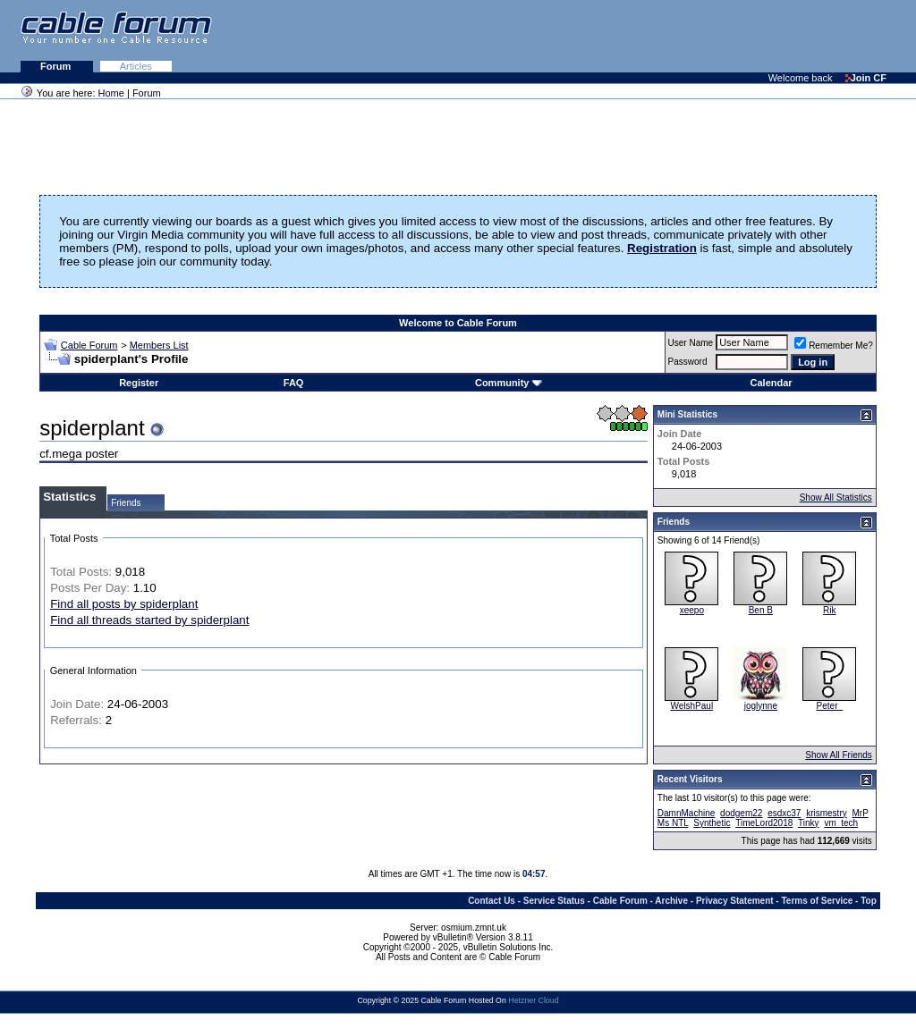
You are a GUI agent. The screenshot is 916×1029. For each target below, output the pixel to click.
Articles (136, 66)
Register (138, 382)
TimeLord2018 (764, 823)
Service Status (554, 901)
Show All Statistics (836, 497)
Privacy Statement (735, 901)
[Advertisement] (697, 36)
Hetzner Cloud (533, 1000)
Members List (159, 345)
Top (869, 901)
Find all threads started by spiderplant (149, 620)
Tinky (808, 823)
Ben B (761, 610)
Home (111, 93)
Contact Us (491, 901)
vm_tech (841, 823)
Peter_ (830, 706)
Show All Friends (838, 755)
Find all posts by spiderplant (124, 604)
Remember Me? (833, 345)
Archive (671, 901)
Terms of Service (816, 901)
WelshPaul (692, 706)
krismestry (826, 813)
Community (508, 382)
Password (688, 362)
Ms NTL (673, 823)
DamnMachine (686, 813)
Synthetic (711, 823)
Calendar (772, 382)
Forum (56, 66)
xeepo (692, 610)
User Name (691, 343)
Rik (829, 610)
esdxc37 (784, 813)
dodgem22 (741, 813)
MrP (860, 813)
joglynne (760, 706)
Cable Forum (89, 345)
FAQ (294, 382)
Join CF (865, 77)
